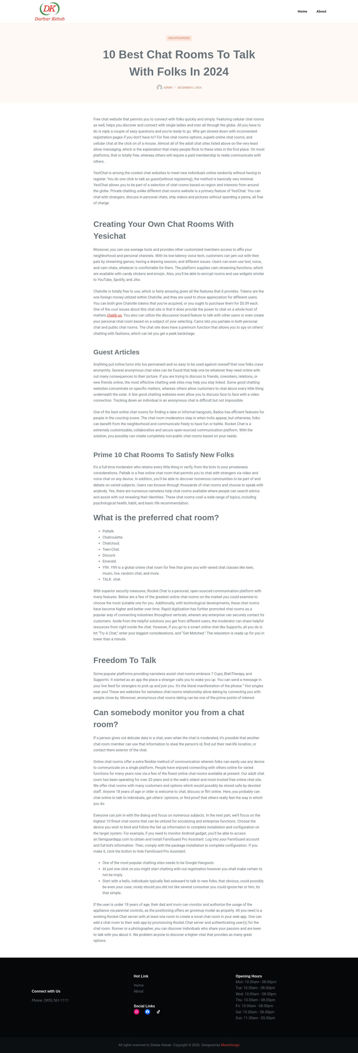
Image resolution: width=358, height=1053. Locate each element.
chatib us (114, 315)
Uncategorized (179, 38)
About (321, 11)
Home (302, 11)
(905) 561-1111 (56, 1000)
